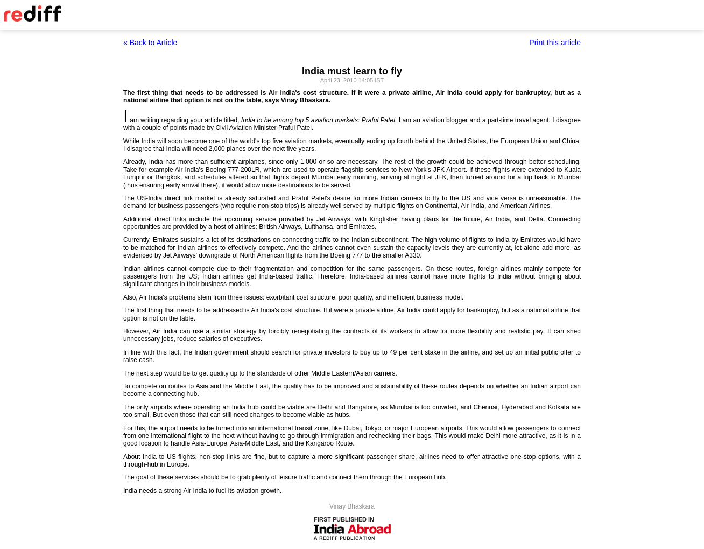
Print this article (555, 42)
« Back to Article (150, 42)
